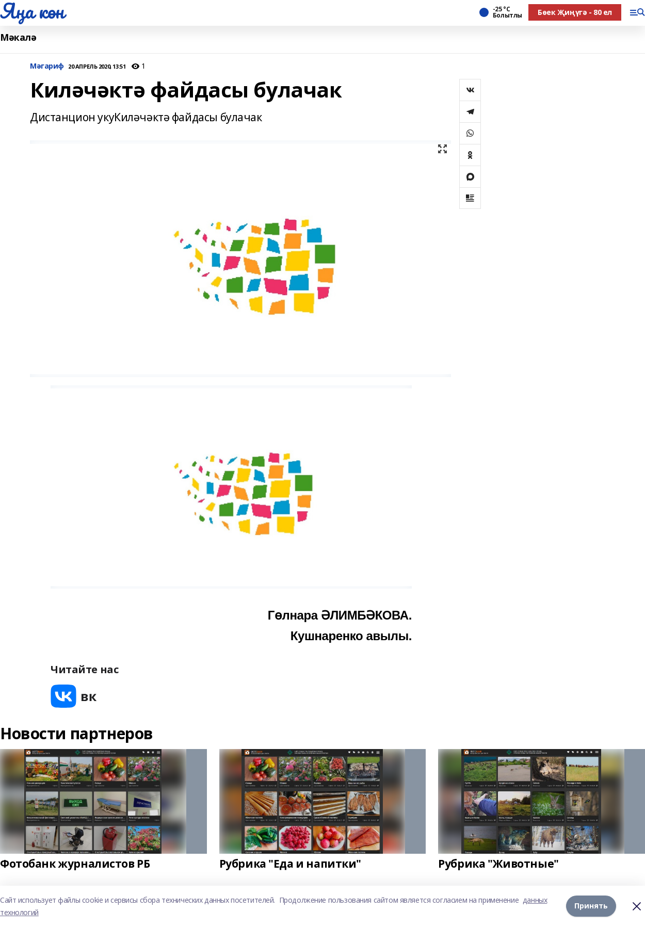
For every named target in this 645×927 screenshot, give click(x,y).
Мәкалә (18, 37)
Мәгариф (47, 66)
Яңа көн (32, 11)
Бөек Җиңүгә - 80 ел (575, 12)
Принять (591, 906)
